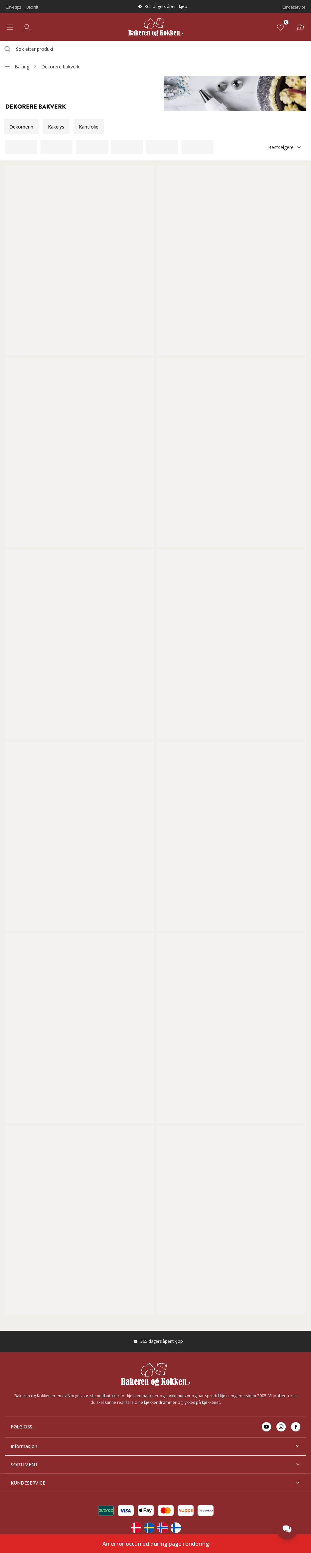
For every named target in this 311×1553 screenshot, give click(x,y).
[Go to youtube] (266, 1426)
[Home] (155, 27)
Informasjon (155, 1446)
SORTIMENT (155, 1464)
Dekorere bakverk (60, 66)
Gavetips (13, 7)
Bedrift (32, 7)
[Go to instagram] (281, 1426)
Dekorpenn (21, 126)
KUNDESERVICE (155, 1483)
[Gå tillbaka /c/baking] (7, 66)
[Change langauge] (135, 1527)
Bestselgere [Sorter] (285, 147)
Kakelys (56, 126)
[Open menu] (10, 27)
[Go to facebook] (295, 1426)
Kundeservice (293, 7)
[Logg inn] (26, 27)
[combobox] (155, 49)
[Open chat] (287, 1529)
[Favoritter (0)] (282, 27)
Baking (22, 66)
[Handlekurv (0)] (300, 27)
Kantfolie (88, 126)
